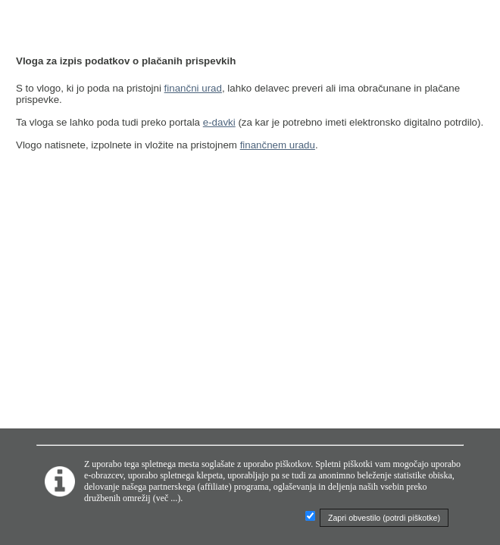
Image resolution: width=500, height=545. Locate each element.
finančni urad (193, 88)
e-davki (219, 122)
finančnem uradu (277, 145)
